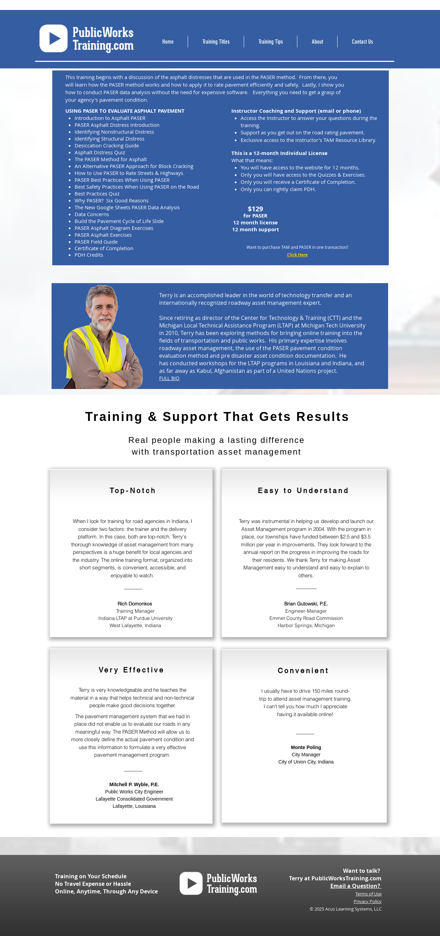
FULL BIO (169, 378)
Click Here (297, 255)
